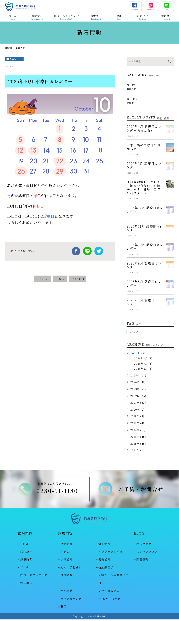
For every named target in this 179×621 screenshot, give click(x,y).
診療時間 (26, 561)
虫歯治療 (66, 545)
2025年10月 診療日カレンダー (145, 246)
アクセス (26, 569)
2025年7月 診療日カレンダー (144, 302)
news (13, 59)
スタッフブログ (147, 553)
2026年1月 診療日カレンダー (144, 165)
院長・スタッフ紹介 (34, 577)
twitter (98, 251)
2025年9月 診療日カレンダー (144, 265)
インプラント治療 (110, 553)
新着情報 (142, 561)
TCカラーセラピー (111, 600)
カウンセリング (71, 600)
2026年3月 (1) (143, 363)
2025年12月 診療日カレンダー (145, 209)
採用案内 (26, 584)
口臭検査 (66, 577)
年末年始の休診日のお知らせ (143, 147)
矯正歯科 (104, 545)
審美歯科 (104, 561)
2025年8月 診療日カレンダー (144, 283)
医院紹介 (26, 553)
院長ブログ (143, 545)
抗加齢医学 (105, 569)
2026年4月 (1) (143, 358)
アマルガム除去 (109, 592)
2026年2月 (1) (143, 368)
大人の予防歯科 (71, 569)
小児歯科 (66, 561)
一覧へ (60, 279)
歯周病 (64, 553)
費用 (63, 608)
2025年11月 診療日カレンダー (145, 228)
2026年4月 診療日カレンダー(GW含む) (144, 128)
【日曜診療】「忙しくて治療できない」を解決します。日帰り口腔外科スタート (143, 187)
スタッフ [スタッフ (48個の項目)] (133, 331)
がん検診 (66, 592)
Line (87, 251)
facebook (76, 251)
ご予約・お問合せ (140, 490)
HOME (8, 47)
